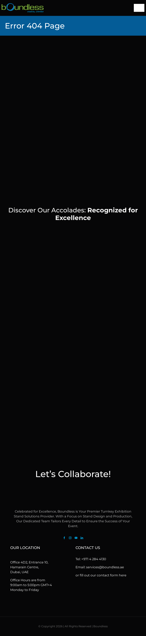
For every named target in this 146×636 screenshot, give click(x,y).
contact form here (111, 575)
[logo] (23, 5)
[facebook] (64, 538)
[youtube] (76, 538)
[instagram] (70, 538)
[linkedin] (82, 538)
